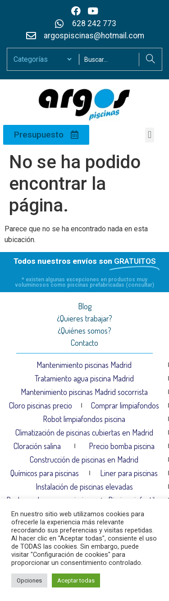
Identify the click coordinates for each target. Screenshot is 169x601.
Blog (84, 306)
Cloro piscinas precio (40, 405)
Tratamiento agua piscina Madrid (84, 378)
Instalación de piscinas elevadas (84, 486)
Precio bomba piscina (122, 446)
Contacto (84, 343)
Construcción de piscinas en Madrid (84, 459)
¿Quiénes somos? (84, 330)
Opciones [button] (29, 580)
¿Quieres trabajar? (84, 318)
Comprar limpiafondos (125, 405)
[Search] (150, 59)
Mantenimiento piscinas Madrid (84, 365)
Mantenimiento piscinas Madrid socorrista (84, 392)
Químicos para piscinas (44, 473)
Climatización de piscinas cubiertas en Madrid (84, 432)
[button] (149, 135)
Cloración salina (37, 446)
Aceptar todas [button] (76, 580)
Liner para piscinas (129, 473)
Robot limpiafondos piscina (84, 419)
